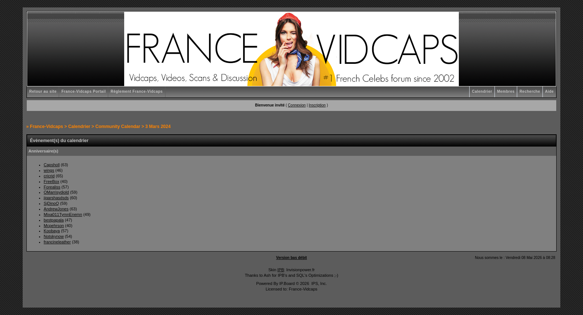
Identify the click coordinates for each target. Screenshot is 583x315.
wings (49, 170)
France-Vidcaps (46, 126)
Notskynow (54, 236)
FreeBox (51, 181)
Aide (549, 91)
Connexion (297, 105)
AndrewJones (56, 209)
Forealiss (52, 187)
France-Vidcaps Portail (83, 91)
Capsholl (52, 165)
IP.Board (286, 283)
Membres (506, 91)
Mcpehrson (54, 225)
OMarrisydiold (56, 192)
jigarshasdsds (56, 198)
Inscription (317, 105)
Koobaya (52, 231)
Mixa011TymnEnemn (63, 214)
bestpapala (54, 220)
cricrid (49, 176)
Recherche (529, 91)
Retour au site (43, 91)
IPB (280, 270)
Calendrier (482, 91)
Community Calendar (117, 126)
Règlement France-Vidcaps (136, 91)
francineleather (57, 242)
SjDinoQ (51, 203)
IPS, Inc (318, 283)
